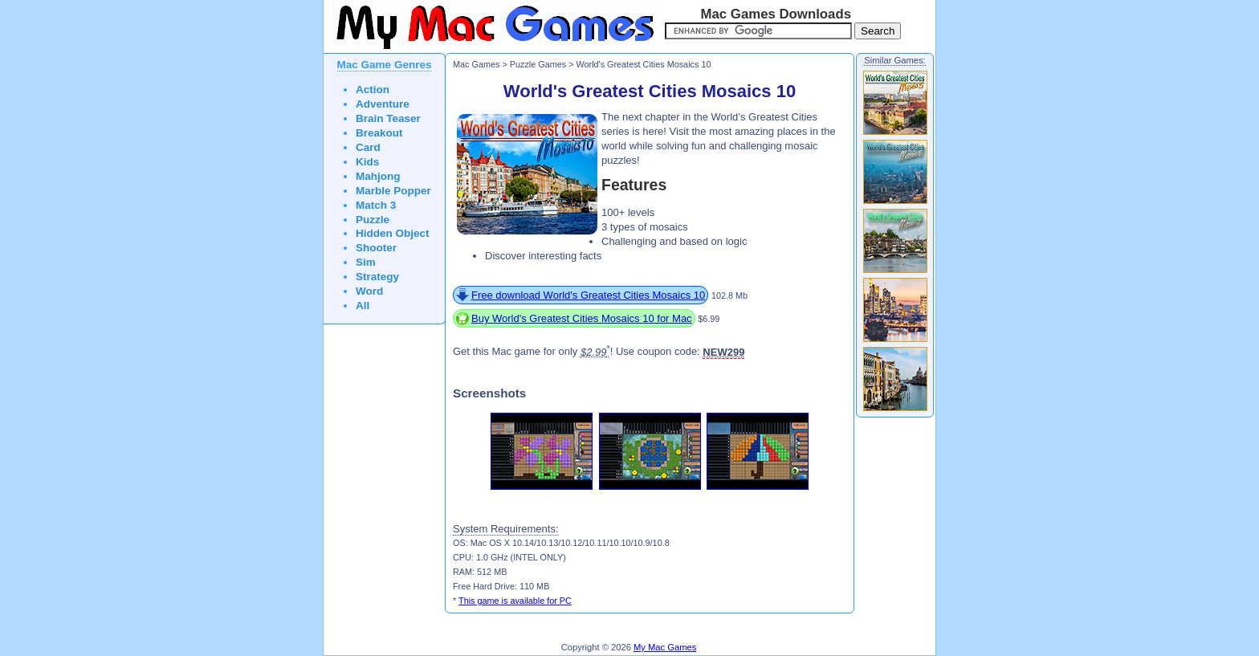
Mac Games (476, 64)
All (362, 305)
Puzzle (372, 220)
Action (372, 90)
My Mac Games (665, 647)
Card (368, 147)
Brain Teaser (388, 118)
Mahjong (378, 176)
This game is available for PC (515, 600)
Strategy (377, 277)
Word (369, 291)
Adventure (382, 104)
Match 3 (376, 205)
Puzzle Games (538, 64)
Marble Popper (393, 191)
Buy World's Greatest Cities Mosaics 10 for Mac (581, 318)
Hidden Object (393, 233)
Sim (366, 262)
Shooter (376, 248)
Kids (367, 162)
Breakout (379, 133)
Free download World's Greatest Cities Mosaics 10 (588, 295)
